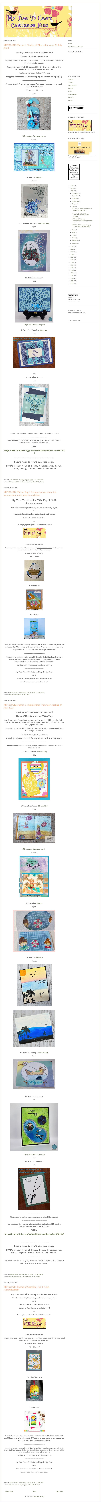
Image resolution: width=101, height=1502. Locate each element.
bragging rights (16, 1276)
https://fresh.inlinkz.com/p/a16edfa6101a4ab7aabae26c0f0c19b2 (34, 1234)
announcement (16, 694)
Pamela (70, 88)
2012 (72, 273)
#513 (10, 482)
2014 (72, 267)
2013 (72, 270)
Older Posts (59, 1491)
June (74, 230)
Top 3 (28, 694)
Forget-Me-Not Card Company (34, 325)
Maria (39, 903)
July (73, 206)
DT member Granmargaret (34, 136)
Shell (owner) (72, 85)
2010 (72, 278)
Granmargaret (72, 94)
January (74, 243)
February (75, 240)
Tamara (70, 82)
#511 (10, 1485)
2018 (72, 257)
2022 (72, 246)
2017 (72, 259)
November (75, 196)
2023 (72, 191)
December (75, 193)
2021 (72, 249)
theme (42, 482)
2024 (72, 188)
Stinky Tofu (43, 330)
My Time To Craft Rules (75, 46)
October (74, 198)
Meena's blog (42, 806)
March (74, 238)
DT (17, 482)
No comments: (39, 480)
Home (34, 1491)
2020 (72, 252)
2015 (72, 265)
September (75, 201)
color (13, 482)
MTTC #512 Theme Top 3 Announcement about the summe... (80, 214)
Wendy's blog (43, 223)
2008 (72, 283)
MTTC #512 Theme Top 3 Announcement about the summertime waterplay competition (30, 493)
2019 (72, 254)
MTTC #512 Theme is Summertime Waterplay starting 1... (82, 220)
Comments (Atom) (38, 1496)
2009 (72, 281)
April (73, 235)
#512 (10, 694)
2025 (72, 185)
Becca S (70, 97)
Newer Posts (9, 1491)
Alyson (39, 177)
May (73, 232)
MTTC (37, 482)
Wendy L (71, 79)
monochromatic (30, 482)
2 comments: (40, 692)
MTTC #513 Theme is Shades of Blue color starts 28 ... (82, 209)
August (74, 204)
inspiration (21, 482)
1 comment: (40, 1482)
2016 (72, 262)
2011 (72, 275)
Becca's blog (42, 752)
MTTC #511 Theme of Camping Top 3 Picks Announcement (81, 225)
